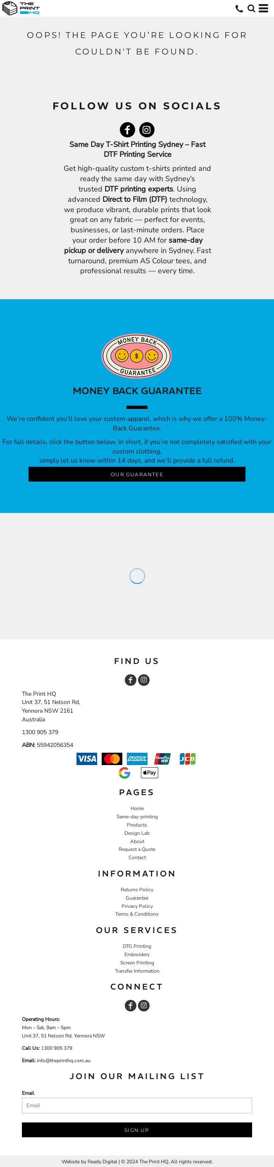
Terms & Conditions (137, 914)
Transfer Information (137, 971)
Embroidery (137, 954)
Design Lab (137, 833)
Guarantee (137, 898)
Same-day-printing (137, 816)
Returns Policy (137, 889)
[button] (251, 8)
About (137, 841)
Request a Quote (137, 849)
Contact (137, 857)
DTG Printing (137, 946)
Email (28, 1093)
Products (137, 825)
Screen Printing (137, 962)
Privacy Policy (137, 906)
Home (137, 808)
